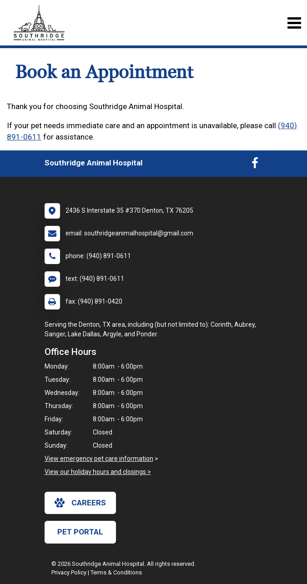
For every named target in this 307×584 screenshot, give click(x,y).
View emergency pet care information (99, 458)
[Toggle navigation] (294, 23)
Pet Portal (80, 531)
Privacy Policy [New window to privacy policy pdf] (68, 572)
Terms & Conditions (116, 572)
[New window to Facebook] (255, 165)
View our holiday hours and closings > (98, 471)
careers (80, 503)
